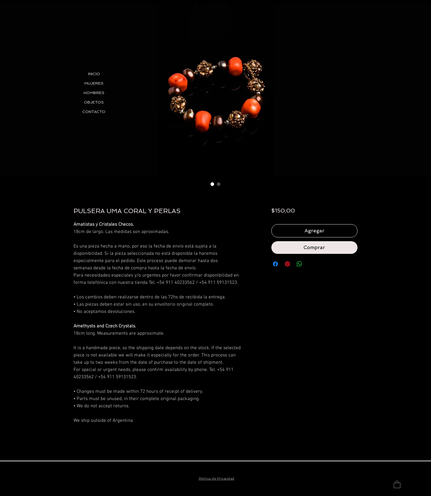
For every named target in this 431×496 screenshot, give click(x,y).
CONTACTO (93, 112)
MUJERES (93, 83)
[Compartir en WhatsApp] (299, 264)
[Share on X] (311, 264)
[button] (397, 484)
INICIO (94, 74)
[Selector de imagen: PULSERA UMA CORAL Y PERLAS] (212, 184)
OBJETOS (94, 102)
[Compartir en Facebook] (275, 264)
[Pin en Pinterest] (287, 264)
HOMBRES (94, 93)
